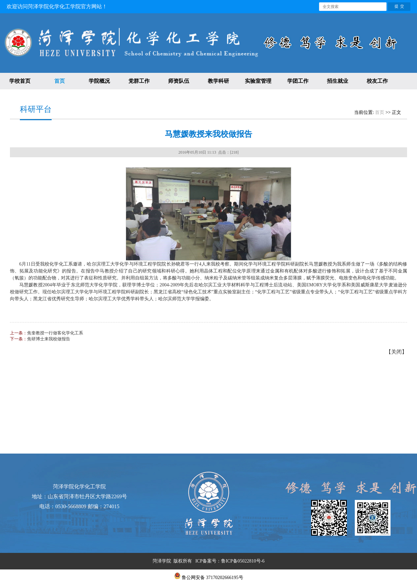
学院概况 (99, 81)
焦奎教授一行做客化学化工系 (55, 332)
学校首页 (19, 81)
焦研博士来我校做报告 (48, 338)
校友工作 (377, 81)
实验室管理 (258, 81)
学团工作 (297, 81)
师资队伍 (178, 81)
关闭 (396, 352)
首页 (59, 81)
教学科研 (218, 81)
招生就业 (337, 81)
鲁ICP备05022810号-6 (242, 561)
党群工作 (139, 81)
